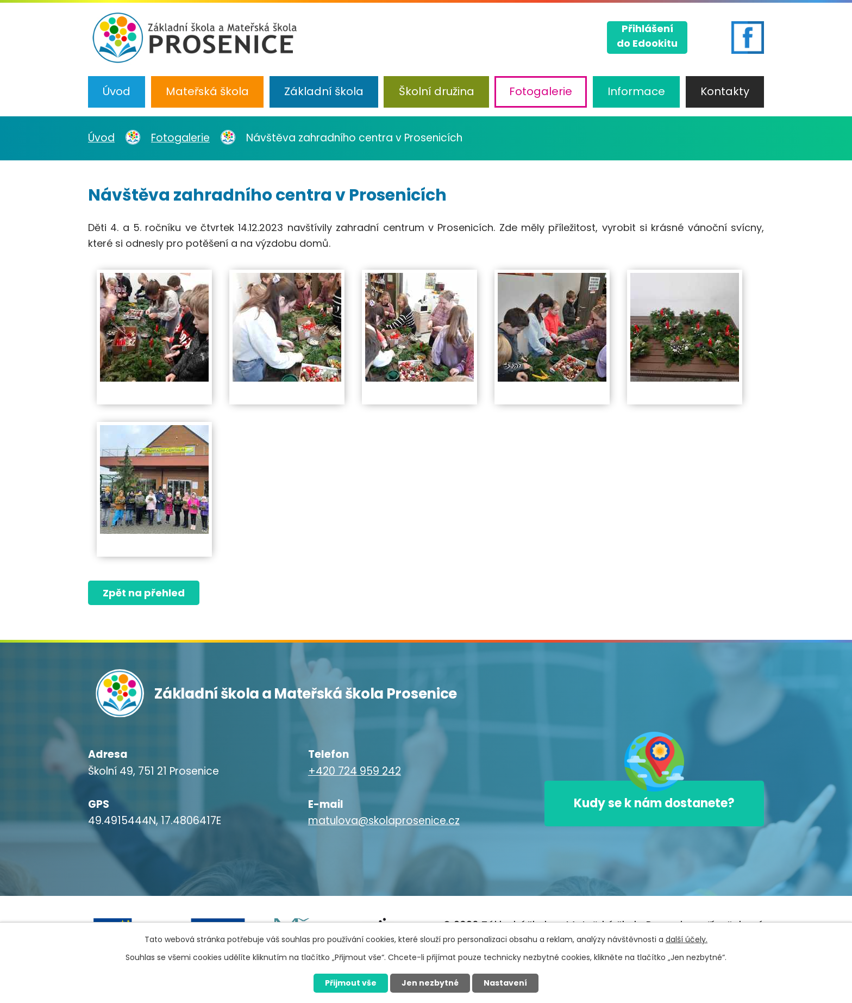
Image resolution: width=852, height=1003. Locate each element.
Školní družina (436, 91)
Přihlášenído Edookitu (647, 36)
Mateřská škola (207, 91)
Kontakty (724, 91)
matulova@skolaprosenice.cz (384, 820)
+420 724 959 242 (354, 771)
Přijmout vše (351, 982)
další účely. (686, 939)
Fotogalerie (540, 91)
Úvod (116, 91)
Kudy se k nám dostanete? (654, 803)
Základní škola (324, 91)
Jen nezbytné (430, 982)
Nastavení (505, 982)
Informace (636, 91)
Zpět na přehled (144, 593)
